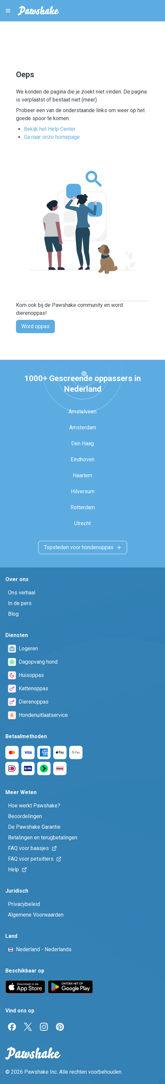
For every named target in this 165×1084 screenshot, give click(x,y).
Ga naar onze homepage (52, 137)
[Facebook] (12, 1026)
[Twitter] (28, 1026)
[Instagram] (44, 1026)
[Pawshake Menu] (8, 10)
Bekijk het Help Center (50, 129)
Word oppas (35, 326)
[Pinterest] (60, 1026)
